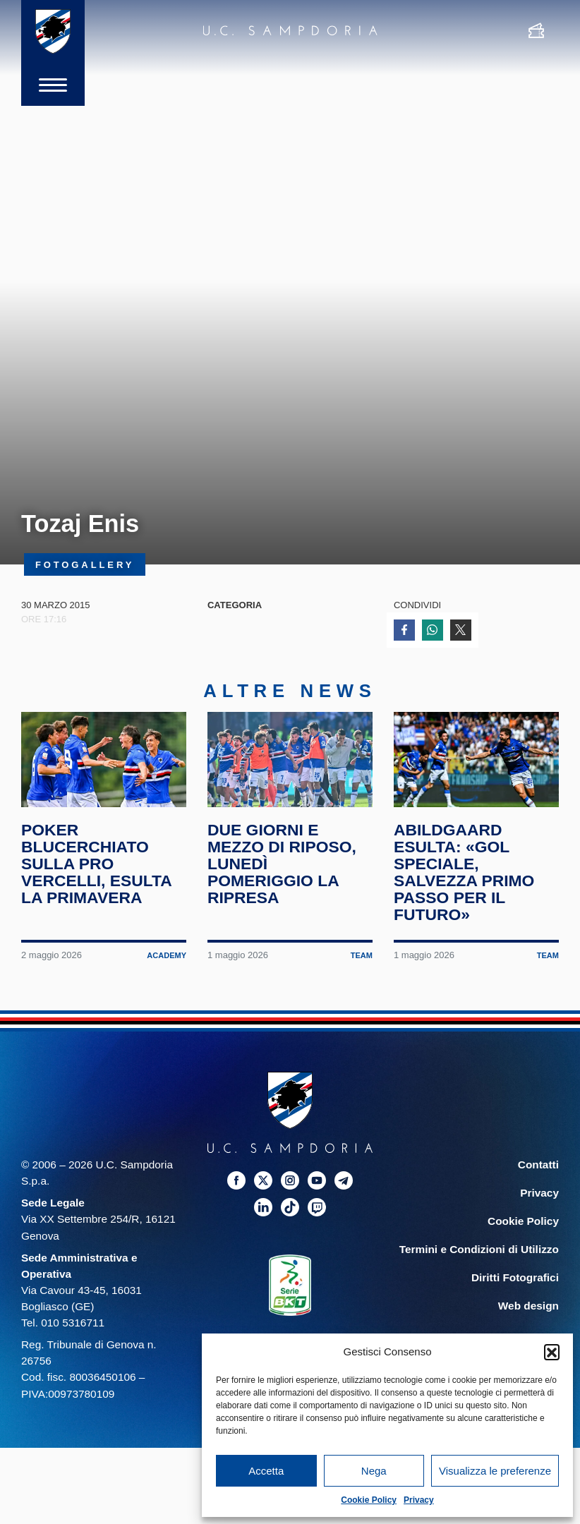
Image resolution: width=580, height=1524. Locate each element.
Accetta (266, 1471)
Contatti (538, 1165)
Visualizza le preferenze (495, 1471)
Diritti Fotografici (515, 1277)
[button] (552, 1352)
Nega (374, 1471)
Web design (528, 1306)
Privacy (419, 1500)
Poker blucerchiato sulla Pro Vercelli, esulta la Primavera (96, 864)
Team (362, 955)
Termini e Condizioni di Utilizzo (479, 1249)
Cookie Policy (369, 1500)
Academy (166, 955)
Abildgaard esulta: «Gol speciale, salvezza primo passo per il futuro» (464, 872)
